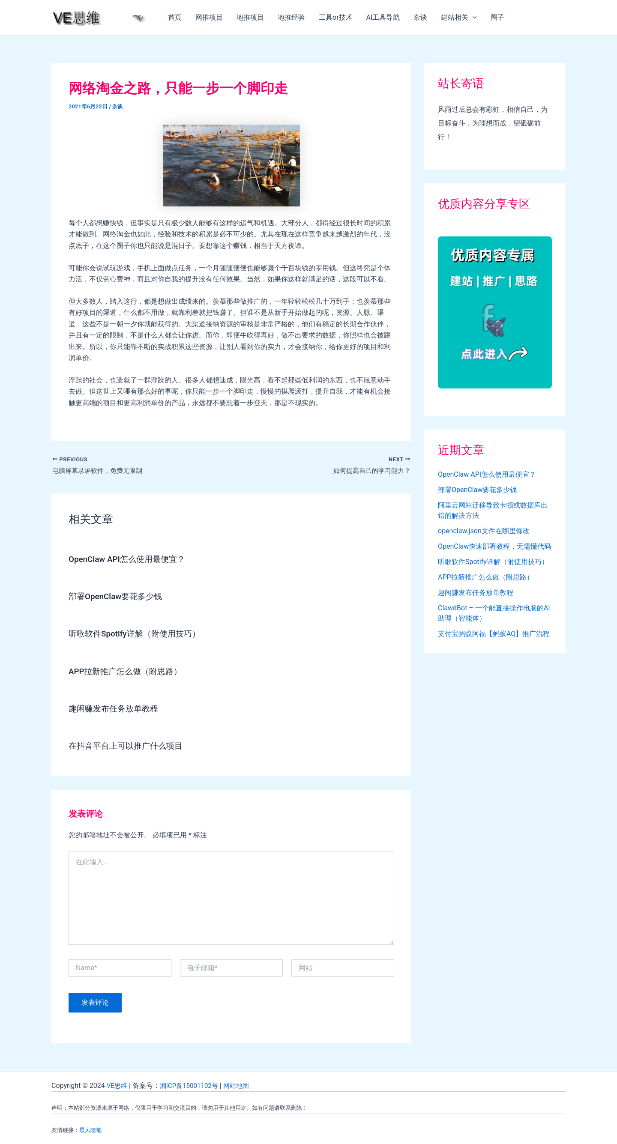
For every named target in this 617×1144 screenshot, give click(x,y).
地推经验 (291, 17)
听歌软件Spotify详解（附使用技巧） (138, 635)
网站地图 (242, 1085)
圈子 (497, 17)
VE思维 (118, 1085)
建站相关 (459, 17)
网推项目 (209, 17)
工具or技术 (336, 17)
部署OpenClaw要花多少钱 (118, 597)
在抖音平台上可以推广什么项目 (129, 746)
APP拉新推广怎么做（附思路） (128, 672)
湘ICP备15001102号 (192, 1085)
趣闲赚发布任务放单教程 (116, 709)
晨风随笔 (90, 1130)
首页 (175, 17)
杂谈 (420, 17)
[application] (472, 17)
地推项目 (250, 17)
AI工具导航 (383, 17)
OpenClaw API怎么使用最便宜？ (130, 560)
